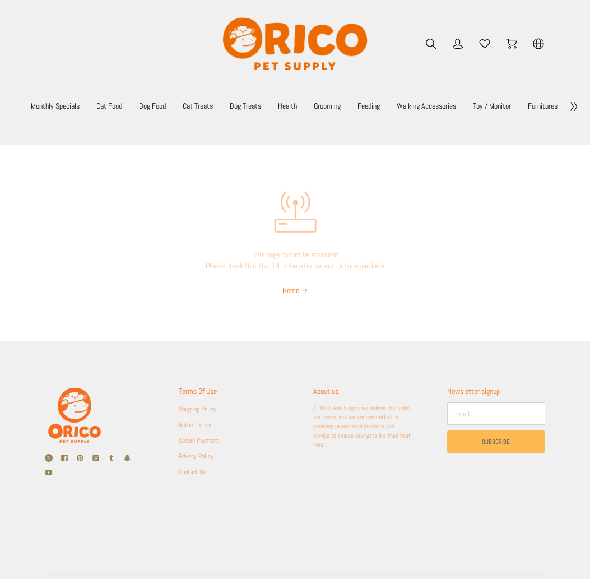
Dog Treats (326, 106)
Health (376, 106)
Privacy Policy (199, 456)
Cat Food (164, 106)
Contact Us (195, 472)
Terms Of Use (202, 391)
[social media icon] (49, 458)
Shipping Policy (200, 409)
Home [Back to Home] (295, 290)
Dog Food (215, 106)
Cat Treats (269, 106)
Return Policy (198, 425)
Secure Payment (202, 441)
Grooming (423, 106)
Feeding (472, 106)
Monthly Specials (99, 106)
